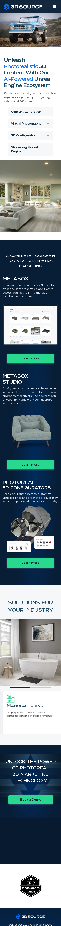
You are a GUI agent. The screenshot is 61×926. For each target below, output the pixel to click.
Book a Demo (30, 799)
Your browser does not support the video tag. (30, 324)
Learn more (38, 359)
